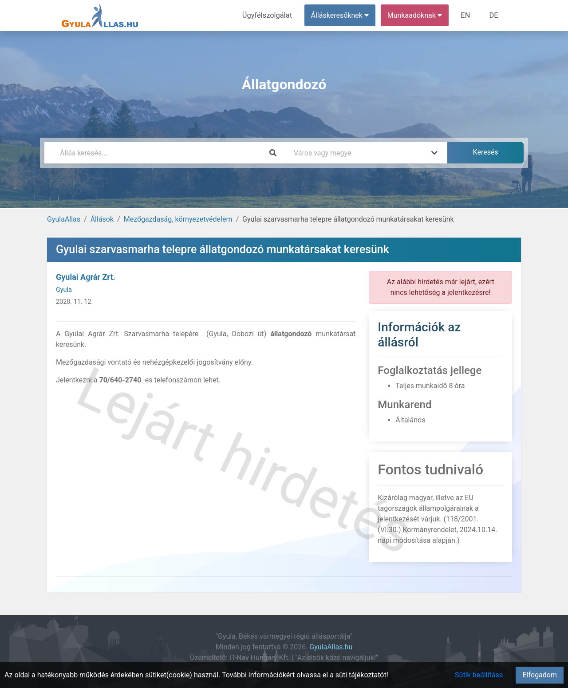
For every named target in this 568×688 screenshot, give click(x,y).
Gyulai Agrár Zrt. (85, 277)
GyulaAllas (63, 219)
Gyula (64, 290)
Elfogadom (539, 675)
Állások (102, 219)
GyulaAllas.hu (330, 647)
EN (466, 15)
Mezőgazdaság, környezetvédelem (178, 219)
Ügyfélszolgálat (269, 15)
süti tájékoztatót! (361, 675)
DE (493, 15)
